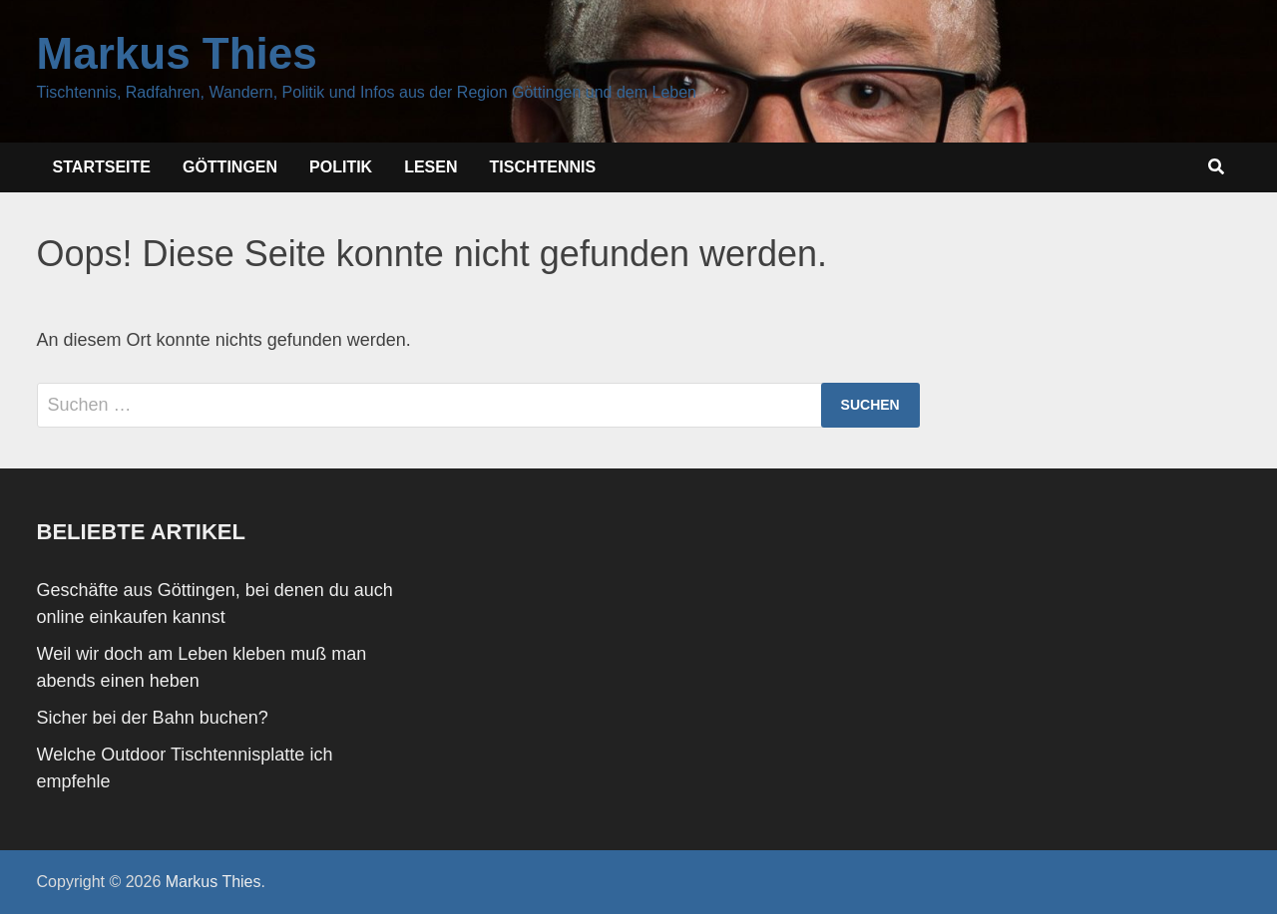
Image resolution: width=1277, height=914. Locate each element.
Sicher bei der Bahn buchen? (152, 718)
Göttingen (230, 166)
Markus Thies (177, 53)
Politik (340, 166)
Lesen (430, 166)
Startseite (102, 166)
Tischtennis (543, 166)
